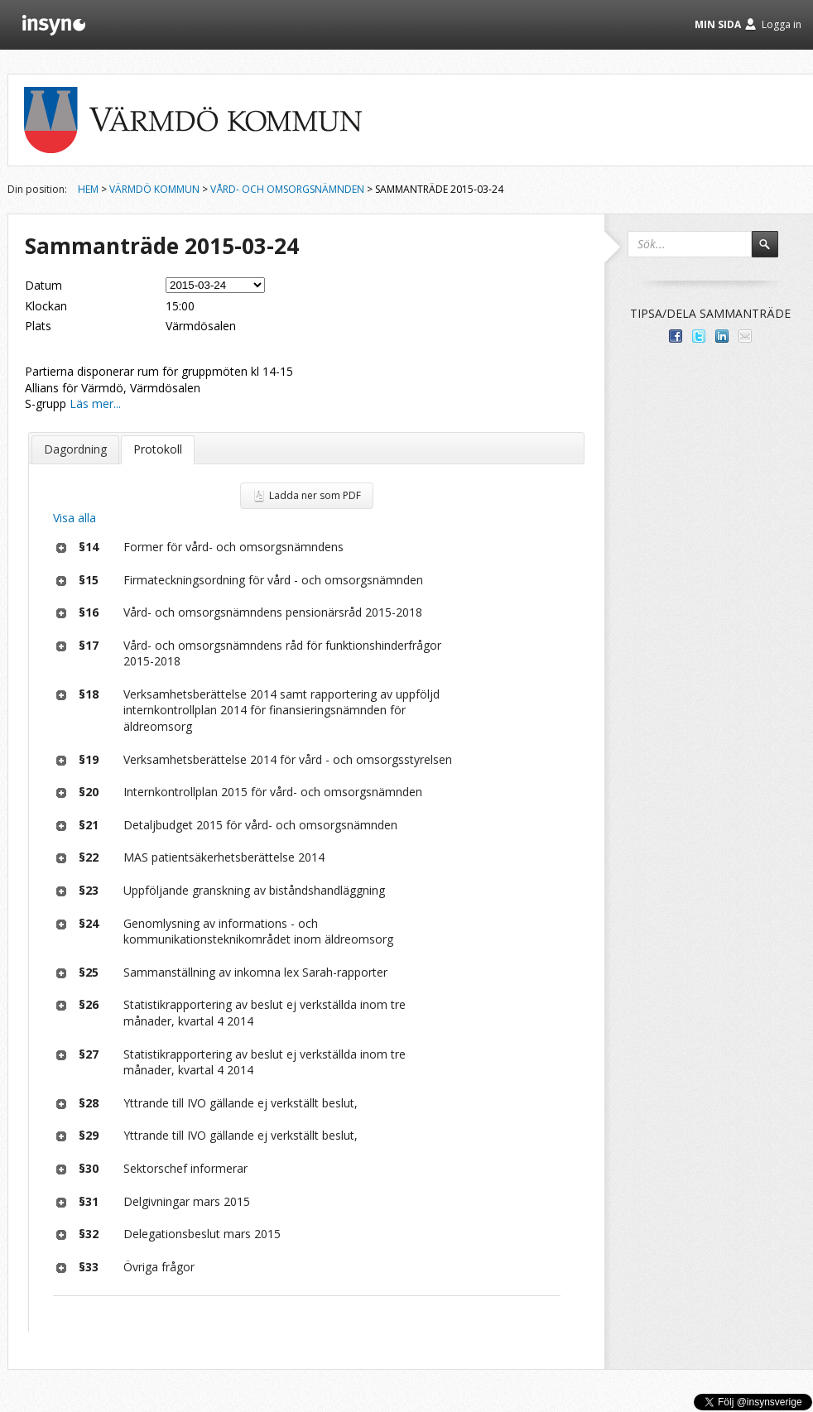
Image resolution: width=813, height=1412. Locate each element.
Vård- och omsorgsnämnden (287, 189)
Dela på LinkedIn (722, 336)
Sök (772, 251)
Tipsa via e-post (745, 336)
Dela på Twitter (698, 336)
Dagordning (75, 449)
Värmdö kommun (154, 189)
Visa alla (74, 518)
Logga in (781, 24)
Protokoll (157, 449)
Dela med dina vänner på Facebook (675, 336)
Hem (88, 189)
